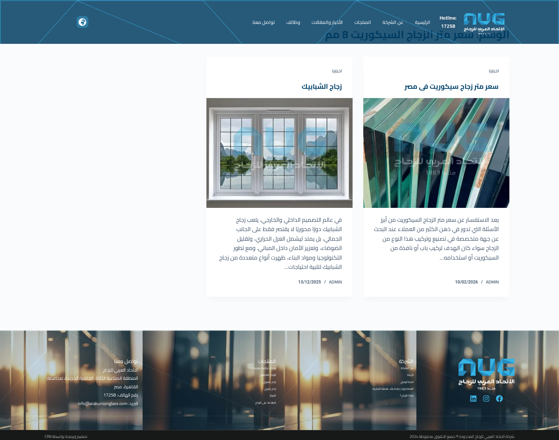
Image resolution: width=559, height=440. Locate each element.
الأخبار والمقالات (327, 22)
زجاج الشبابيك (321, 86)
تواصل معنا (263, 22)
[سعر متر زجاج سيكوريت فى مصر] (436, 153)
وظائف (293, 22)
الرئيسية (422, 22)
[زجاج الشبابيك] (279, 153)
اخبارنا (494, 71)
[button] (82, 22)
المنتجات (362, 22)
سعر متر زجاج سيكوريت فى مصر (450, 86)
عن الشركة (393, 22)
